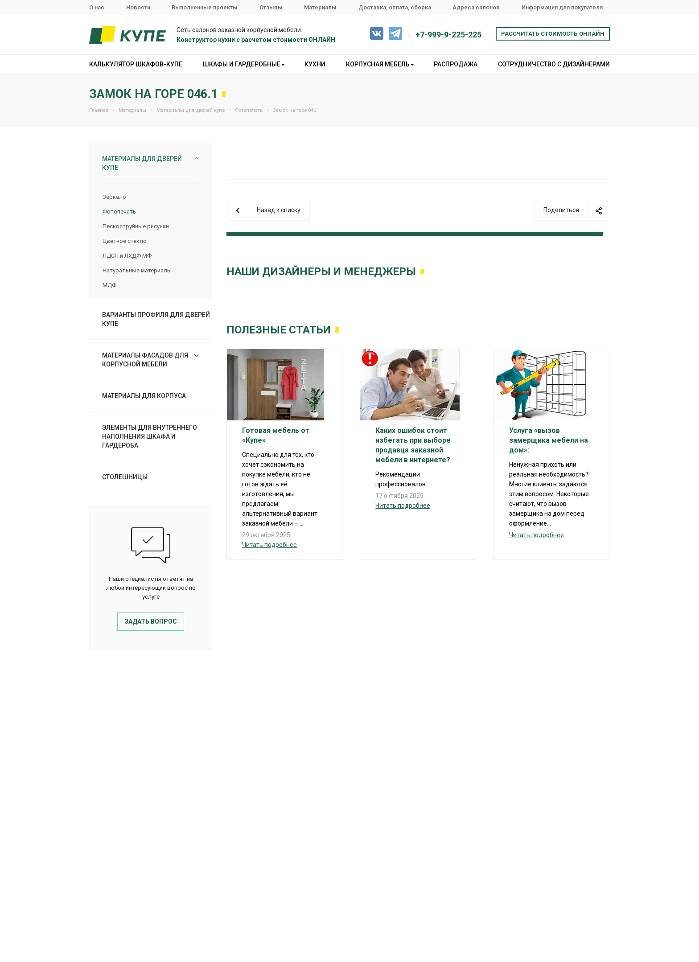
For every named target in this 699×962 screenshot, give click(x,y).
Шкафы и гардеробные (243, 64)
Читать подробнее (269, 544)
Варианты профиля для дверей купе (156, 319)
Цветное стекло (125, 241)
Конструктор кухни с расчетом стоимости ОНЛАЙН (256, 39)
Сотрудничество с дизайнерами (554, 64)
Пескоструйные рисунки (136, 226)
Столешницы (125, 477)
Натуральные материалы (137, 270)
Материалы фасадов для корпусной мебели (145, 360)
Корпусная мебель (380, 64)
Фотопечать (119, 211)
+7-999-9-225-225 (448, 34)
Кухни (314, 64)
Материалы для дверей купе (142, 163)
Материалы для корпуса (144, 395)
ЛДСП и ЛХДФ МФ (127, 255)
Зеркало (114, 196)
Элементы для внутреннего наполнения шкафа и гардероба (149, 436)
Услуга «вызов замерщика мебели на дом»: (548, 440)
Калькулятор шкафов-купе (135, 64)
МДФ (109, 285)
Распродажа (455, 64)
